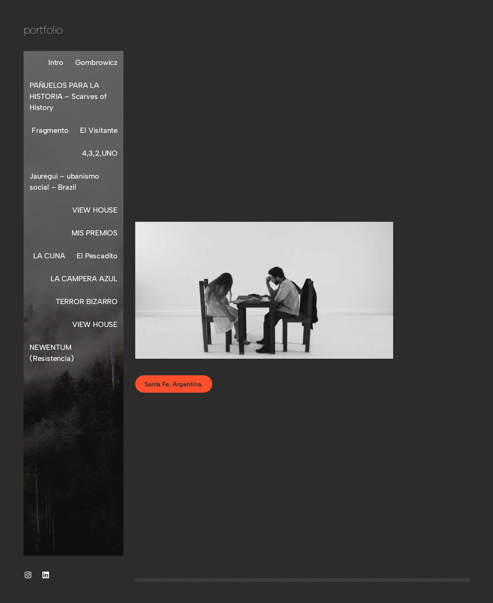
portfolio (43, 29)
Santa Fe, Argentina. (173, 384)
